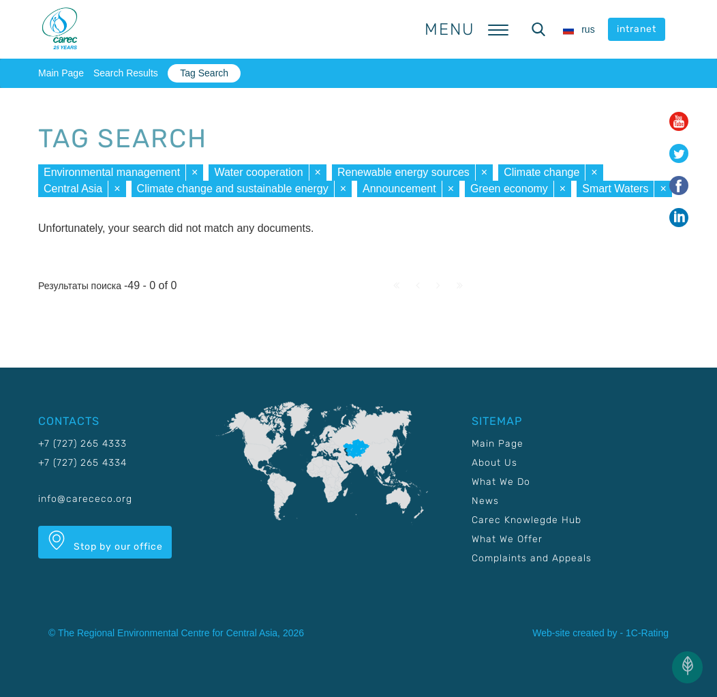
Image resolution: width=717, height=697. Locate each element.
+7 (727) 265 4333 (82, 443)
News (485, 501)
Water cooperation (258, 172)
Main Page (61, 73)
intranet (636, 29)
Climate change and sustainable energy (233, 188)
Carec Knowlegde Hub (526, 520)
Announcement (399, 188)
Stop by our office (105, 541)
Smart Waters (615, 188)
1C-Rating (647, 632)
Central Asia (73, 188)
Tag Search (204, 73)
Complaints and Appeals (532, 558)
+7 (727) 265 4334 (82, 463)
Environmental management (112, 172)
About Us (494, 463)
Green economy (509, 188)
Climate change (541, 172)
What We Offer (507, 539)
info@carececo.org (85, 499)
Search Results (125, 73)
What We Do (501, 482)
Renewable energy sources (403, 172)
